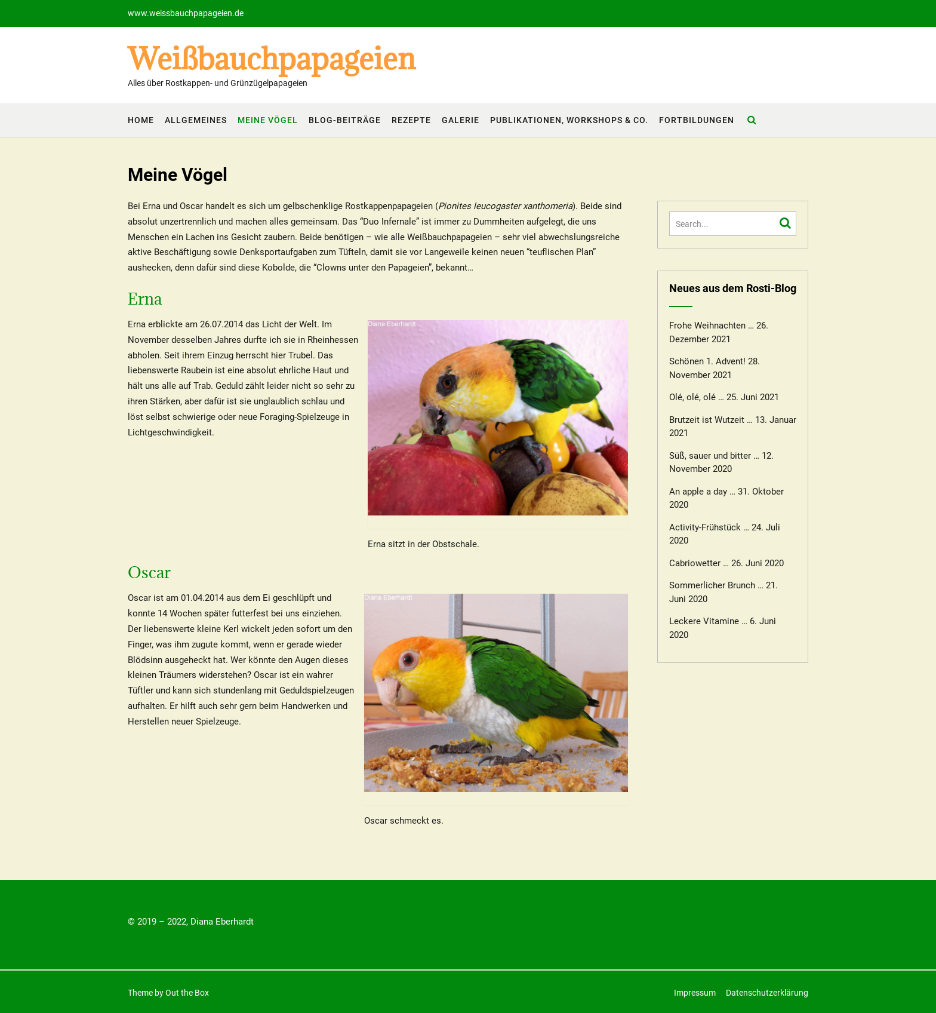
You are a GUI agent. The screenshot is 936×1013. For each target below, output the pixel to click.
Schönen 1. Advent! (707, 361)
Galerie (460, 120)
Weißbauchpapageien (271, 59)
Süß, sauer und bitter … (714, 455)
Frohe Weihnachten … (711, 325)
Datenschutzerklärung (767, 992)
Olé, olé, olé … (696, 397)
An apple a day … (702, 491)
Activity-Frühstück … (709, 527)
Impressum (695, 992)
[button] (19, 18)
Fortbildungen (696, 120)
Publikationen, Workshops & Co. (569, 120)
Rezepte (411, 120)
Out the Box (187, 992)
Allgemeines (196, 120)
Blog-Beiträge (345, 120)
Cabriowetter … (699, 563)
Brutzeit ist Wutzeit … (711, 420)
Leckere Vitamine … (708, 621)
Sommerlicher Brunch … (716, 585)
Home (141, 120)
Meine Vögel (268, 120)
